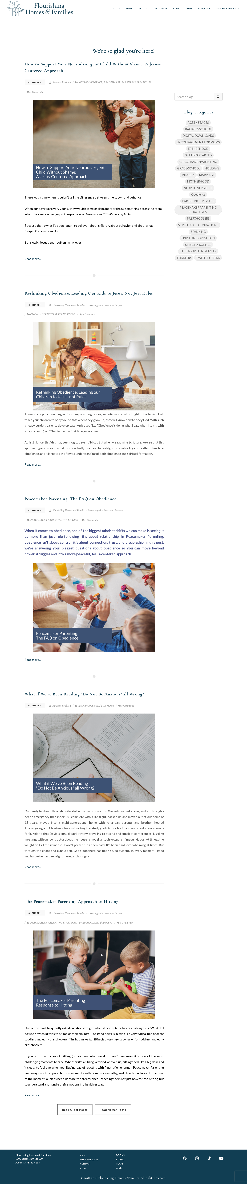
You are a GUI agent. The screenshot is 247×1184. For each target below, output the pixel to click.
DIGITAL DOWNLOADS (198, 135)
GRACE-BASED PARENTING (198, 162)
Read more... (33, 259)
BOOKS (120, 1155)
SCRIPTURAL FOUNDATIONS (58, 314)
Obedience (35, 314)
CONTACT (204, 8)
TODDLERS (106, 922)
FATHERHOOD (198, 149)
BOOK (129, 8)
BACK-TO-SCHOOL (198, 129)
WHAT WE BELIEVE (89, 1159)
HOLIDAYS (212, 168)
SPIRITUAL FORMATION (198, 238)
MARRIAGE (206, 175)
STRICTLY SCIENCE (198, 245)
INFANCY (188, 175)
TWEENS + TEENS (208, 258)
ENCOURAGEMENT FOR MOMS (96, 705)
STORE (120, 1159)
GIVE (119, 1167)
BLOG (176, 8)
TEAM (119, 1163)
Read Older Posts (75, 1109)
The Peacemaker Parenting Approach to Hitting (72, 901)
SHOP (189, 8)
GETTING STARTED (198, 155)
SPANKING (198, 231)
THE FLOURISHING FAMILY (198, 251)
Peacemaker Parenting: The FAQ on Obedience (70, 498)
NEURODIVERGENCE (90, 82)
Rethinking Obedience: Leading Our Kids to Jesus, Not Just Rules (89, 293)
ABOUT (142, 8)
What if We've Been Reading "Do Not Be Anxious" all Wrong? (84, 694)
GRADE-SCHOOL (188, 168)
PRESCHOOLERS (88, 922)
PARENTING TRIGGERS (198, 201)
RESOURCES (160, 8)
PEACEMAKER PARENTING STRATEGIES (127, 82)
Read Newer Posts (113, 1109)
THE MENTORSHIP (227, 8)
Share (35, 82)
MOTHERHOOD (198, 181)
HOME (116, 8)
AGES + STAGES (198, 122)
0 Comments (35, 92)
